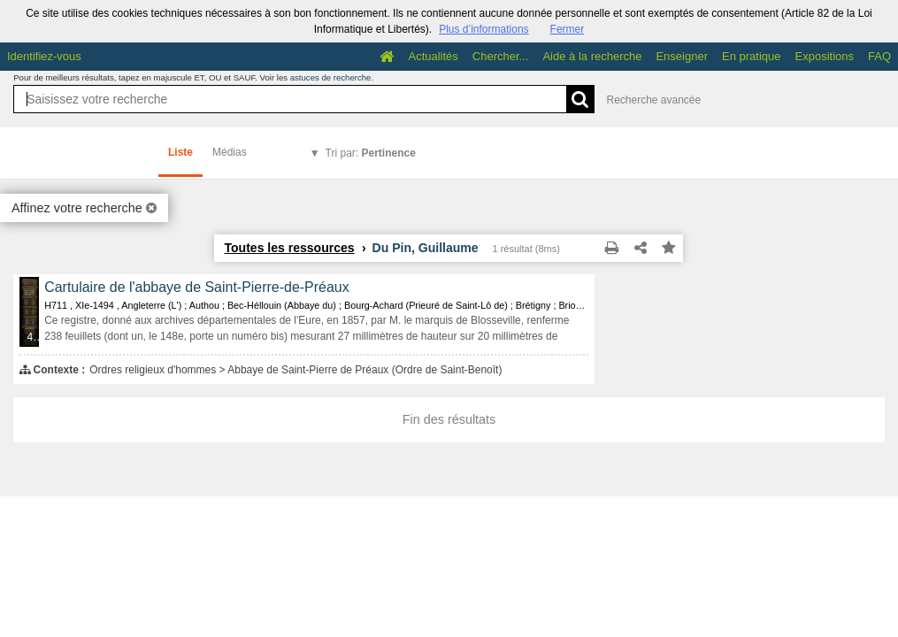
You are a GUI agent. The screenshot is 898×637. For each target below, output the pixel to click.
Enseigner (682, 56)
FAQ (879, 56)
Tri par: (371, 153)
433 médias (34, 337)
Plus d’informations (483, 29)
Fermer (567, 29)
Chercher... (500, 56)
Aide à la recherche (591, 56)
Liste (180, 152)
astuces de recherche (331, 77)
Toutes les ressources (289, 248)
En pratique (751, 56)
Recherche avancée (653, 100)
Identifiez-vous (44, 56)
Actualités (432, 56)
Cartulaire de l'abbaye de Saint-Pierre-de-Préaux (196, 287)
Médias (229, 152)
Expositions (824, 56)
